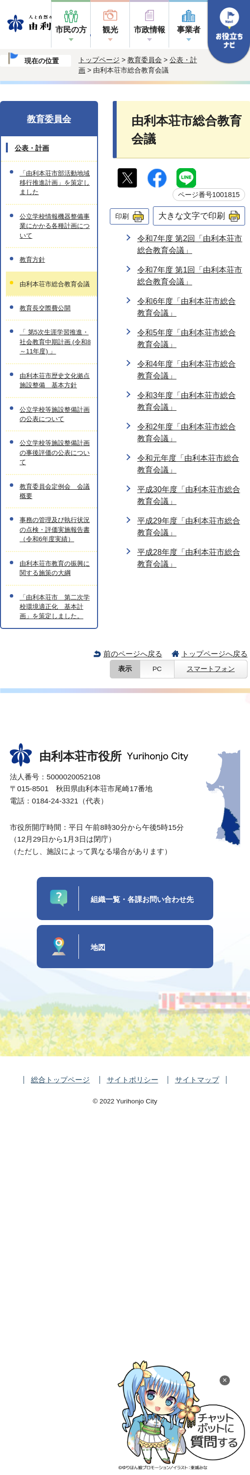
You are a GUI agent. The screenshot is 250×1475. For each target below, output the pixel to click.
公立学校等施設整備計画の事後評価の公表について (55, 452)
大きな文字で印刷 (191, 216)
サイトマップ (197, 1079)
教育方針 (32, 259)
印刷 (122, 216)
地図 (98, 947)
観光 (110, 29)
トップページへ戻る (214, 654)
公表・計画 (32, 148)
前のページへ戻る (132, 654)
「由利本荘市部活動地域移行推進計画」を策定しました (55, 183)
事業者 (188, 29)
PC (157, 669)
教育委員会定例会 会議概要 (55, 491)
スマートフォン (211, 669)
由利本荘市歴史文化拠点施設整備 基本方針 (55, 380)
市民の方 (71, 29)
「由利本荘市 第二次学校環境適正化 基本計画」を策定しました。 (55, 607)
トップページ (99, 60)
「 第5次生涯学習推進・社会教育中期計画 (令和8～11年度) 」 (55, 341)
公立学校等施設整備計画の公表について (55, 414)
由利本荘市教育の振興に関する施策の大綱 (55, 568)
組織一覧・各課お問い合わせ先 (142, 899)
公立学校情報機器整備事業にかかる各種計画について (55, 226)
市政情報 (149, 29)
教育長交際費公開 (45, 308)
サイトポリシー (132, 1079)
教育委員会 (144, 60)
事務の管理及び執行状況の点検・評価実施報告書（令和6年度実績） (55, 529)
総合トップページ (60, 1079)
